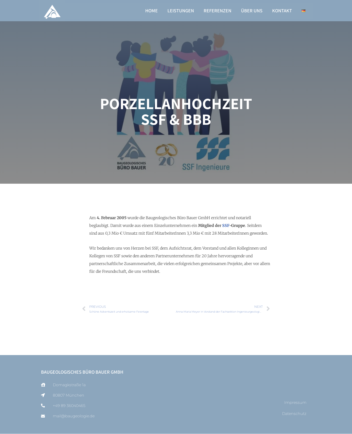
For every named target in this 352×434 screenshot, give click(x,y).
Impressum (295, 402)
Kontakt (282, 10)
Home (151, 10)
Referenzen (217, 10)
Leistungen (180, 10)
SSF (225, 225)
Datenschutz (294, 414)
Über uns (251, 10)
